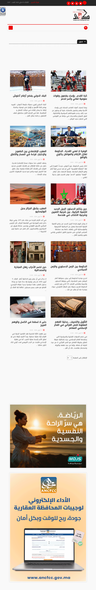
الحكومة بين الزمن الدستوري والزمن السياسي (69, 268)
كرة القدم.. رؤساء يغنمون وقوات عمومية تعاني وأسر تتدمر (70, 97)
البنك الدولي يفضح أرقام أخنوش (29, 96)
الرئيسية (3, 11)
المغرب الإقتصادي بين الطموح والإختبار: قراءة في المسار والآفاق (28, 153)
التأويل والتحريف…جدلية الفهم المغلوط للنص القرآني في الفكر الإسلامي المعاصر (70, 325)
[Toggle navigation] (11, 28)
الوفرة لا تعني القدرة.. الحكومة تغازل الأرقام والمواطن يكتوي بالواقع (71, 154)
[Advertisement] (48, 57)
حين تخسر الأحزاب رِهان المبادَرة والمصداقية (30, 268)
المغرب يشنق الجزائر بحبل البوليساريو (33, 210)
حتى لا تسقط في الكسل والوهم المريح (29, 323)
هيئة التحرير (35, 2)
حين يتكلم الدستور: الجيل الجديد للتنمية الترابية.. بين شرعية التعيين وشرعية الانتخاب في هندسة (69, 212)
